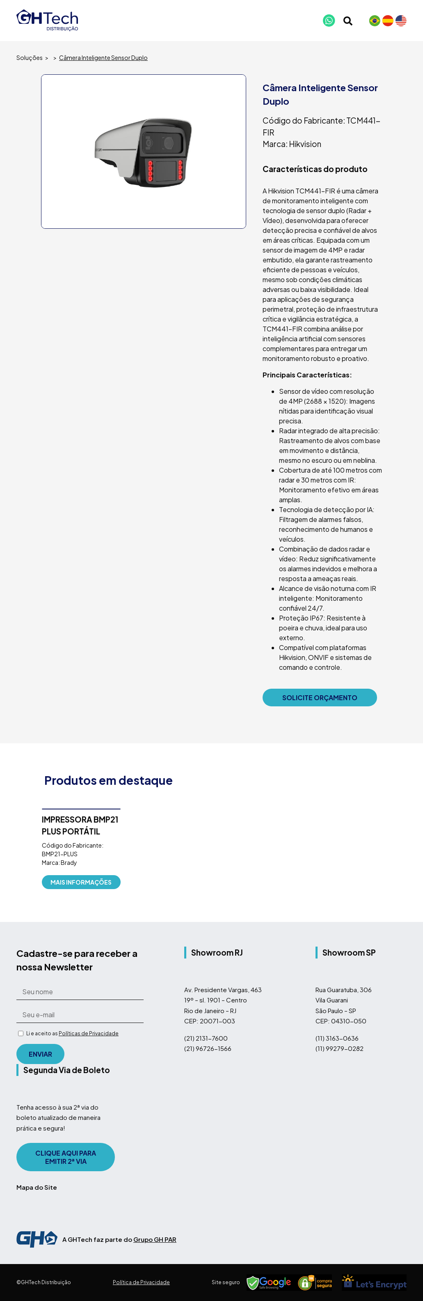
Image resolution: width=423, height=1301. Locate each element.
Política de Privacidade (141, 1282)
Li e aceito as (72, 1033)
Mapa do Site (36, 1187)
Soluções (29, 57)
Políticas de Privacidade (89, 1033)
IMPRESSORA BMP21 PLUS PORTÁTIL (80, 825)
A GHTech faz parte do (119, 1239)
